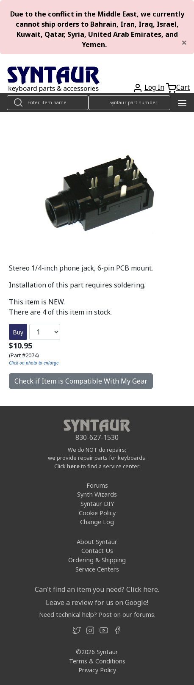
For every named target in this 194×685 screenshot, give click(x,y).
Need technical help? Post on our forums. (97, 614)
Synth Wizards (97, 494)
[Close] (184, 42)
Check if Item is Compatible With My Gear (80, 381)
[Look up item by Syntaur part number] (129, 102)
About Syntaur (97, 542)
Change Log (97, 522)
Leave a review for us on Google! (97, 602)
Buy (18, 332)
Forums (97, 485)
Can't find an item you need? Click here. (97, 589)
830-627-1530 (97, 437)
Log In (154, 87)
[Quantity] (44, 332)
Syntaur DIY (97, 504)
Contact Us (97, 551)
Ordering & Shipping (97, 560)
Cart (183, 87)
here (73, 466)
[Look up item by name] (48, 102)
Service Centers (97, 569)
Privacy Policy (97, 670)
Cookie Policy (97, 513)
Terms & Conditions (97, 661)
